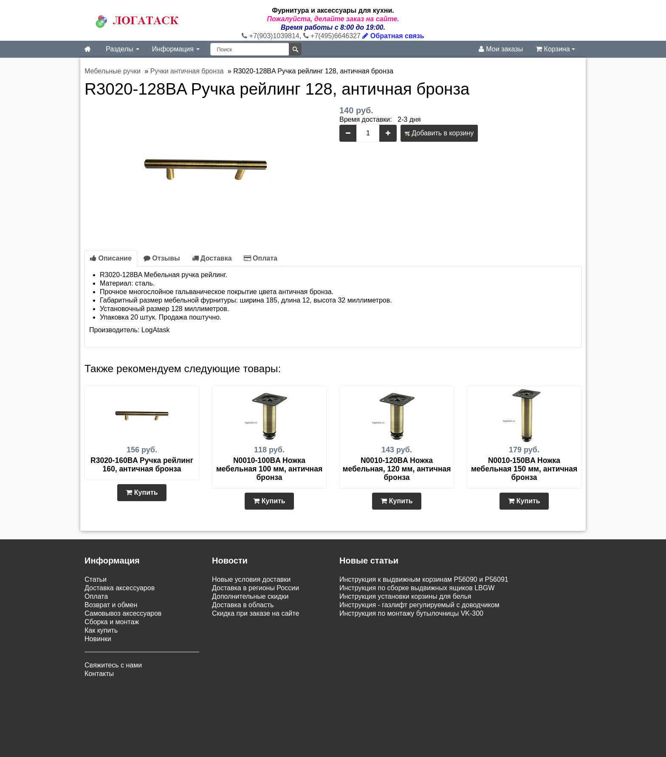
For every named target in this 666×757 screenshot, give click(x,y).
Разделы (122, 49)
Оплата (260, 258)
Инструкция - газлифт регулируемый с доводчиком (419, 604)
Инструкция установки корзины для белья (405, 596)
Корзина (555, 49)
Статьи (96, 579)
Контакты (99, 673)
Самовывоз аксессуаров (123, 613)
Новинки (98, 638)
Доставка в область (243, 604)
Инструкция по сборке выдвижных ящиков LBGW (416, 588)
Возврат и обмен (111, 604)
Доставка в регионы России (255, 588)
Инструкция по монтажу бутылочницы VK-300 (411, 613)
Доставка (212, 258)
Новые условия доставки (251, 579)
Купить (142, 492)
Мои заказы (501, 49)
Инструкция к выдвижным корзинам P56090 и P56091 (423, 579)
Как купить (101, 630)
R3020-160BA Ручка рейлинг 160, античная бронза (141, 464)
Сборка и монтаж (112, 621)
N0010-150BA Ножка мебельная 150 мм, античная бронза (524, 469)
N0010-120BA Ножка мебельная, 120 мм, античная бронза (396, 469)
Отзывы (162, 258)
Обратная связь (393, 35)
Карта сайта (330, 704)
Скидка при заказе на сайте (255, 613)
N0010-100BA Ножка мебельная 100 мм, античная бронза (269, 469)
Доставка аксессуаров (120, 588)
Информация (176, 49)
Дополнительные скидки (250, 596)
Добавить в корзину (439, 133)
